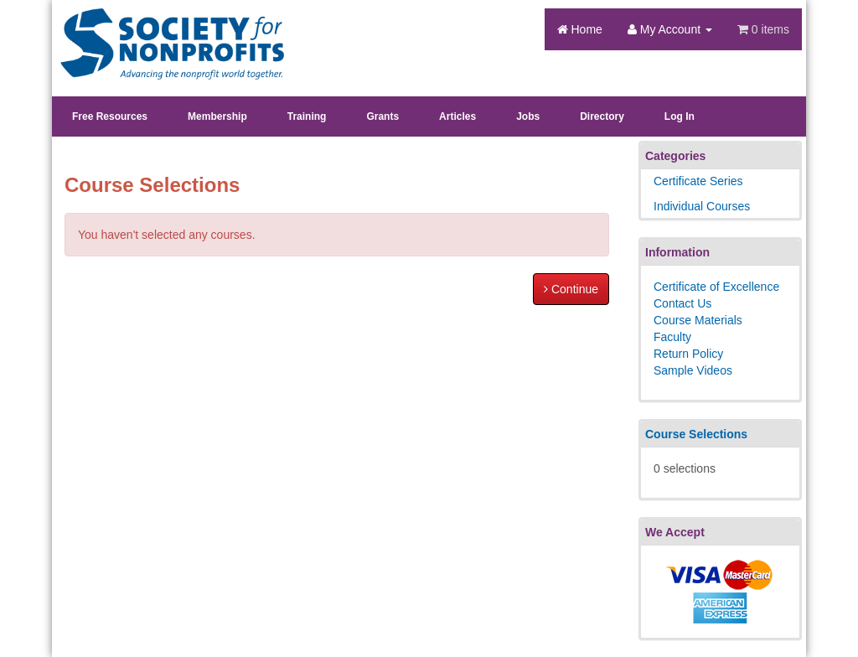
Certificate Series (698, 181)
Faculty (672, 337)
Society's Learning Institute (163, 29)
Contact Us (682, 303)
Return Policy (688, 353)
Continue (571, 289)
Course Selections (696, 434)
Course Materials (698, 320)
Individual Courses (702, 206)
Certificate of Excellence (716, 286)
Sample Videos (693, 370)
